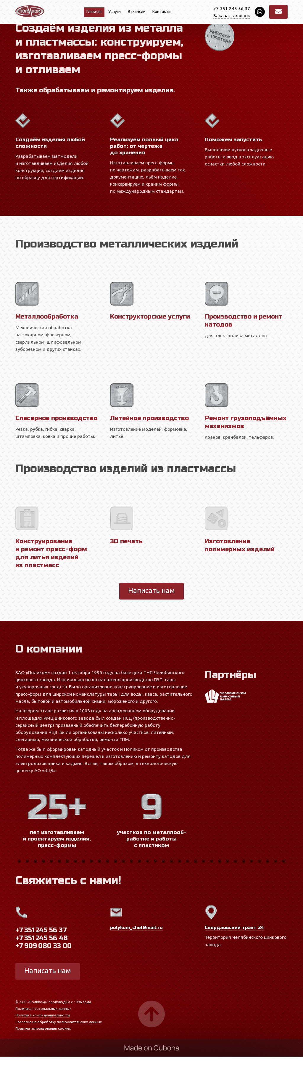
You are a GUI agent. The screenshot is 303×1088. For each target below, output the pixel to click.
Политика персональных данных (43, 1040)
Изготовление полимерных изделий (241, 576)
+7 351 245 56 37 (231, 8)
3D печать (127, 572)
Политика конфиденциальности (43, 1046)
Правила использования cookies (43, 1060)
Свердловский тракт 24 (235, 959)
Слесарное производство (39, 445)
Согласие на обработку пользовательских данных (59, 1053)
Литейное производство (151, 441)
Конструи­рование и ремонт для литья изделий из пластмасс (52, 584)
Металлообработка (48, 340)
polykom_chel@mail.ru (137, 959)
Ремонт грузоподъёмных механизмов (234, 449)
